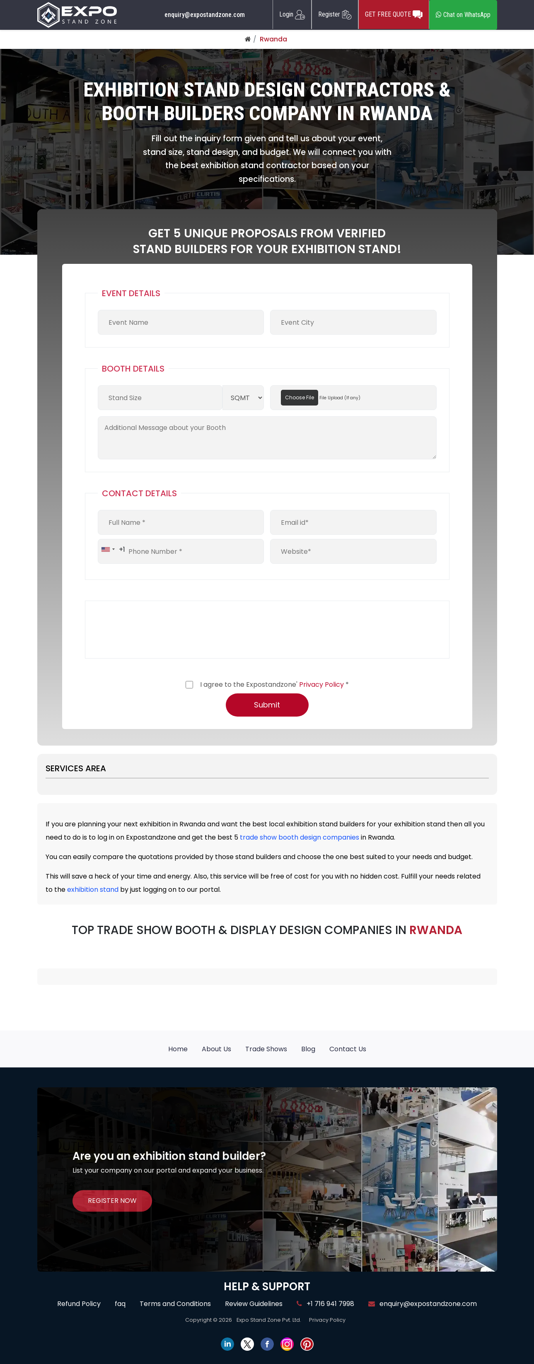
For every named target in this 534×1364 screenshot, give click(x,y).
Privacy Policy (321, 684)
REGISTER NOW (112, 1200)
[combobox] (111, 549)
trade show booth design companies (299, 837)
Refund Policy (79, 1303)
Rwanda (273, 39)
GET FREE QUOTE (394, 14)
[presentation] (161, 629)
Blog (308, 1049)
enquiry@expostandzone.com (204, 15)
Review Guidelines (254, 1303)
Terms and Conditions (175, 1303)
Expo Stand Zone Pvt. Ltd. (269, 1319)
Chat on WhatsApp (463, 15)
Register (335, 14)
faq (120, 1303)
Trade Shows (266, 1049)
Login (292, 14)
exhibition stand (92, 889)
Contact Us (347, 1049)
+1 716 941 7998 (325, 1303)
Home (178, 1049)
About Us (216, 1049)
